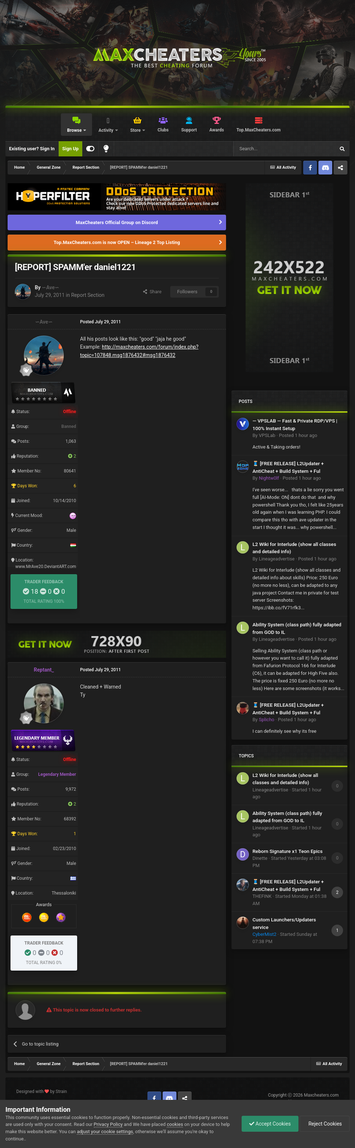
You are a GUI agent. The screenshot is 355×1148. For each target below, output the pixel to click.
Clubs (163, 130)
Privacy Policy (108, 1124)
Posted (298, 435)
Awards (216, 130)
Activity (106, 130)
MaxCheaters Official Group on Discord (117, 222)
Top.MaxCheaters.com (259, 130)
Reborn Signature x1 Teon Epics (287, 851)
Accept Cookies (270, 1124)
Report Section (87, 295)
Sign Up (70, 148)
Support (189, 130)
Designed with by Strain (41, 1091)
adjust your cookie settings (105, 1131)
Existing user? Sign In (32, 148)
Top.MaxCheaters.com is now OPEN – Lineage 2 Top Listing (117, 242)
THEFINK (262, 896)
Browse (75, 130)
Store (136, 130)
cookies (175, 1124)
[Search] (267, 148)
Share (152, 291)
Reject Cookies (324, 1124)
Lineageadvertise (277, 559)
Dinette (259, 858)
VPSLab (267, 435)
